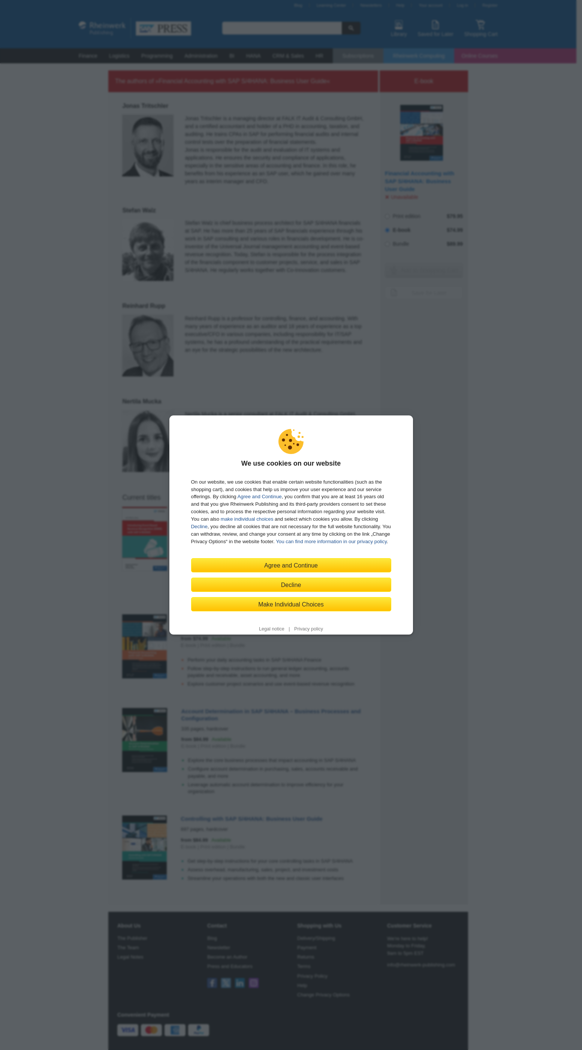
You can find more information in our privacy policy (331, 541)
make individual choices (247, 519)
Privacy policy (308, 629)
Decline (199, 526)
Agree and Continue (259, 496)
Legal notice (271, 629)
